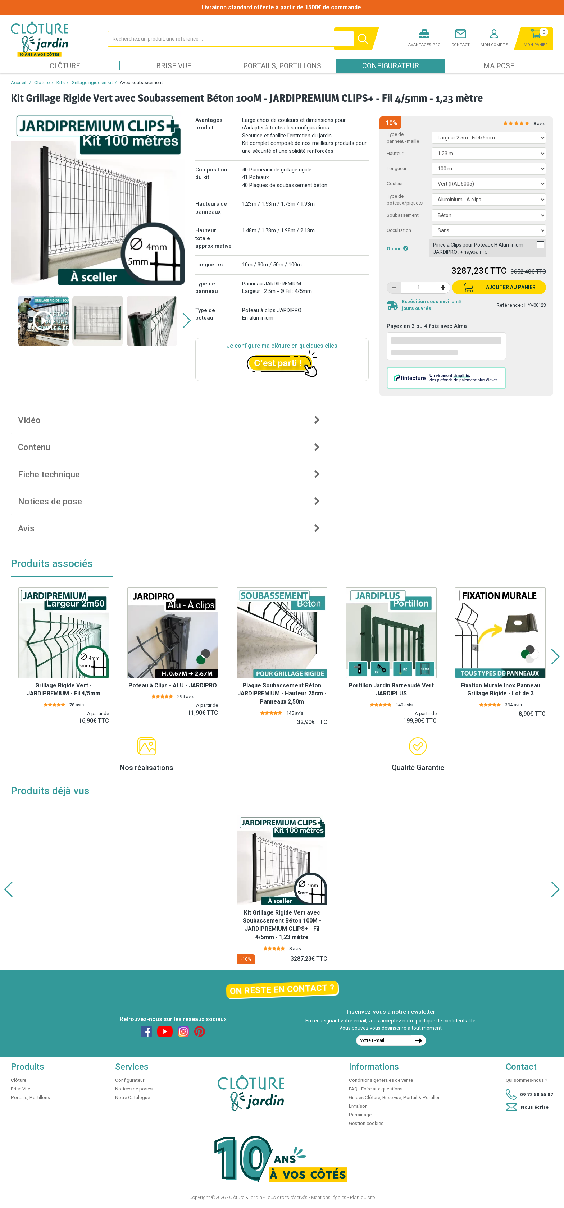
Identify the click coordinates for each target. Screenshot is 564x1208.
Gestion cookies (366, 1123)
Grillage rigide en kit (92, 82)
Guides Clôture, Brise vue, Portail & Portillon (395, 1097)
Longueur (396, 168)
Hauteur (395, 153)
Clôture (65, 65)
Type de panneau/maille (403, 138)
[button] (187, 321)
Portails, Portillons (282, 65)
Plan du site (362, 1197)
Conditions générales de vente (381, 1080)
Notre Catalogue (132, 1097)
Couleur (395, 183)
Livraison (358, 1106)
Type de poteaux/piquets (405, 199)
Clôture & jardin (245, 1197)
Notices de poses (134, 1089)
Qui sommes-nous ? (526, 1080)
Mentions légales (328, 1197)
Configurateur (390, 65)
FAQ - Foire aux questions (375, 1089)
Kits (60, 82)
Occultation (399, 230)
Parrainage (360, 1114)
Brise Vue (173, 65)
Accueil (18, 82)
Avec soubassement (141, 82)
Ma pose (498, 65)
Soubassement (403, 215)
